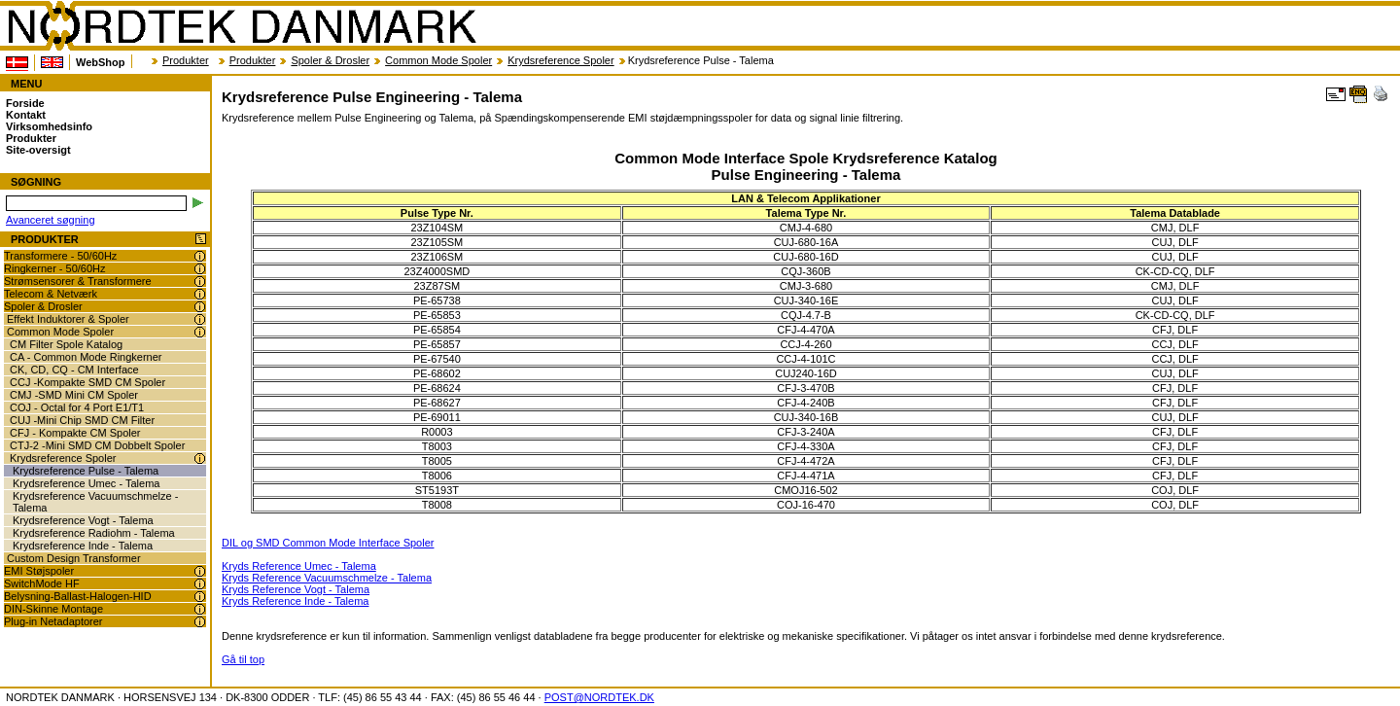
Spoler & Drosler (330, 60)
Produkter (185, 60)
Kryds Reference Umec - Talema (299, 566)
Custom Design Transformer (74, 558)
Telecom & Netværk (50, 294)
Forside (25, 103)
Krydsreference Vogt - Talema (83, 520)
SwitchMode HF (42, 583)
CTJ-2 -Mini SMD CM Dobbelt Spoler (97, 445)
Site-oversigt (38, 150)
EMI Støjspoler (39, 571)
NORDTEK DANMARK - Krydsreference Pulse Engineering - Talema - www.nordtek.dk (241, 26)
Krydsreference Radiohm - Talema (94, 533)
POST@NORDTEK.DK (599, 697)
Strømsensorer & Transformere (78, 281)
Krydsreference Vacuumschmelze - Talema (95, 501)
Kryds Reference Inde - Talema (295, 601)
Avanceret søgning (50, 220)
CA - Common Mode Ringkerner (86, 357)
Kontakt (26, 115)
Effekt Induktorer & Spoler (68, 319)
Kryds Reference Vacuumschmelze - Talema (327, 577)
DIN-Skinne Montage (53, 609)
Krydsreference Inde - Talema (83, 545)
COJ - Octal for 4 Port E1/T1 (77, 407)
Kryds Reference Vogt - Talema (295, 589)
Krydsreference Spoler (560, 60)
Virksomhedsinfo (49, 126)
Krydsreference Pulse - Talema (85, 471)
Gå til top (243, 659)
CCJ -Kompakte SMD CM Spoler (87, 382)
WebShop (100, 62)
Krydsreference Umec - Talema (86, 483)
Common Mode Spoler (438, 60)
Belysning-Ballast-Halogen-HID (78, 596)
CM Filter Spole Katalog (66, 344)
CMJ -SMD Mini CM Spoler (74, 395)
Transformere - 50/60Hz (60, 256)
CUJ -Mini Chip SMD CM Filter (82, 420)
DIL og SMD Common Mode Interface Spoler (328, 542)
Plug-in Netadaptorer (53, 621)
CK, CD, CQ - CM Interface (74, 369)
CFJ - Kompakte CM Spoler (75, 433)
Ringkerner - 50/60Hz (55, 268)
